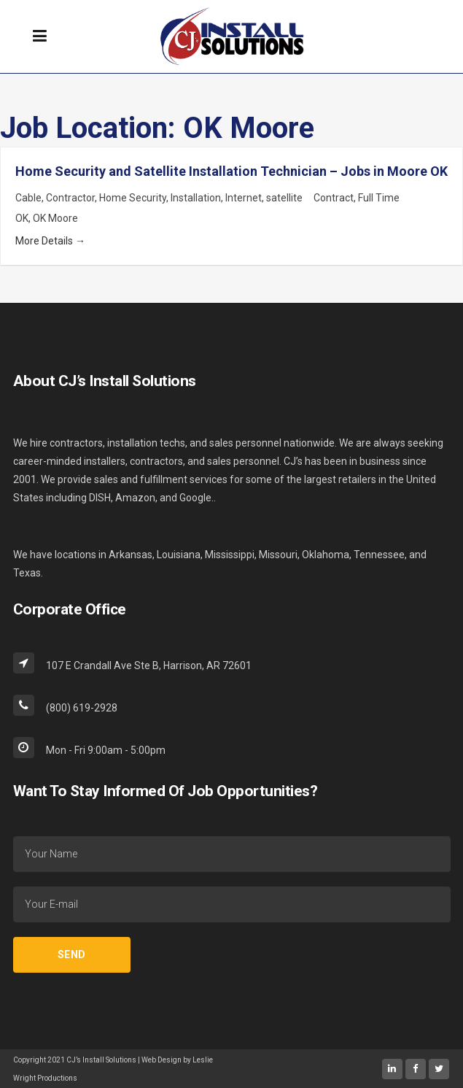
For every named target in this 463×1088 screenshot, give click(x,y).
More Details (50, 241)
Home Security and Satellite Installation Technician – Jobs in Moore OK (231, 171)
